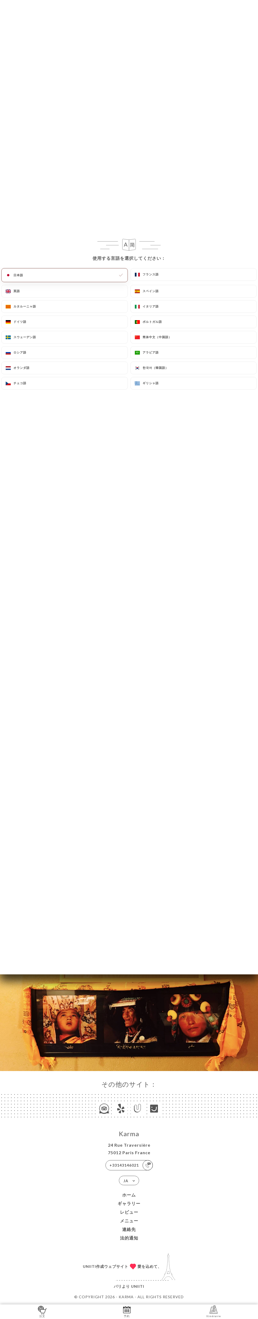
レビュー (129, 1212)
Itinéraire (213, 1311)
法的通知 (129, 1237)
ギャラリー (129, 1203)
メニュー (129, 1220)
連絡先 (129, 1229)
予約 (127, 1311)
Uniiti (137, 1286)
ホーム (129, 1194)
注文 (42, 1311)
